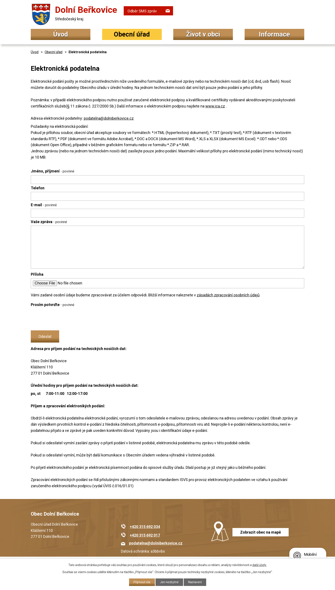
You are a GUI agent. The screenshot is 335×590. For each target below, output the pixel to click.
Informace (274, 34)
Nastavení (195, 582)
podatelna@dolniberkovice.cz (109, 118)
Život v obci (203, 34)
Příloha (37, 274)
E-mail (44, 205)
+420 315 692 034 (145, 526)
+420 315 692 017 (145, 535)
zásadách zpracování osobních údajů (228, 295)
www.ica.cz (215, 106)
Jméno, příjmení (52, 171)
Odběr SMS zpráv (142, 11)
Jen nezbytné (169, 582)
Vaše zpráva (49, 221)
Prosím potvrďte (52, 304)
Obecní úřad (132, 34)
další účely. (259, 565)
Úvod (60, 34)
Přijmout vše (142, 582)
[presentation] (63, 319)
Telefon (37, 188)
